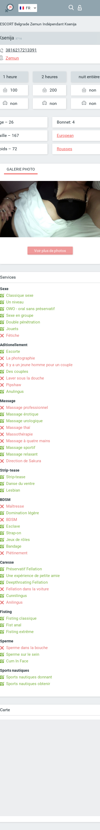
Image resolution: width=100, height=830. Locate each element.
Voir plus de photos (50, 250)
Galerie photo (21, 169)
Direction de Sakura (23, 461)
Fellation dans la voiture (27, 589)
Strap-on (13, 533)
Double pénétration (23, 322)
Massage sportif (20, 447)
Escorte (13, 351)
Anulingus (15, 391)
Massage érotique (22, 414)
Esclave (13, 526)
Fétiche (12, 335)
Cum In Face (17, 661)
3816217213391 (21, 50)
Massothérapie (19, 434)
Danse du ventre (20, 483)
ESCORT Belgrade (14, 24)
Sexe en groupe (19, 315)
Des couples (17, 371)
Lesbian (13, 490)
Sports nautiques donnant (29, 677)
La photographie (20, 358)
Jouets (12, 328)
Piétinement (16, 553)
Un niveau (14, 302)
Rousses (64, 149)
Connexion (80, 8)
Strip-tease (15, 477)
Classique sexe (19, 295)
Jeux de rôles (18, 539)
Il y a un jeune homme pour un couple (39, 364)
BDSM (11, 519)
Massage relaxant (22, 454)
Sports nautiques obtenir (28, 683)
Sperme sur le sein (22, 654)
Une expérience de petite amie (33, 575)
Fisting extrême (20, 631)
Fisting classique (21, 618)
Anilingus (14, 602)
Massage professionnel (27, 407)
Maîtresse (15, 506)
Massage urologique (24, 420)
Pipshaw (13, 384)
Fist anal (13, 625)
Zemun (36, 24)
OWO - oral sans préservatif (30, 308)
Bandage (13, 546)
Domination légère (22, 513)
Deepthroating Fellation (27, 582)
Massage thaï (18, 427)
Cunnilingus (16, 595)
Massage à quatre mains (28, 440)
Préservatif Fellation (24, 569)
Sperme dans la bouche (27, 647)
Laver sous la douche (25, 378)
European (65, 135)
